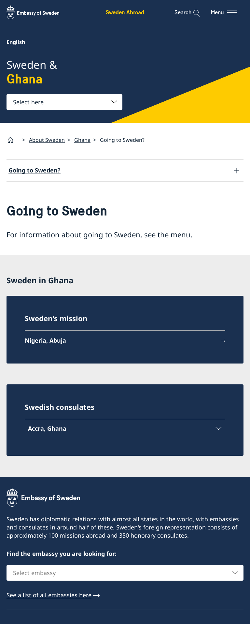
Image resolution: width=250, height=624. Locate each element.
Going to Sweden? (34, 170)
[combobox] (64, 102)
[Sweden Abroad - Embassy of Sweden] (39, 12)
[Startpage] (13, 139)
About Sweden (47, 139)
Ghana (82, 139)
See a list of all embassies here (49, 595)
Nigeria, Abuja (45, 340)
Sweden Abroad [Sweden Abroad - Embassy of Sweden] (125, 12)
